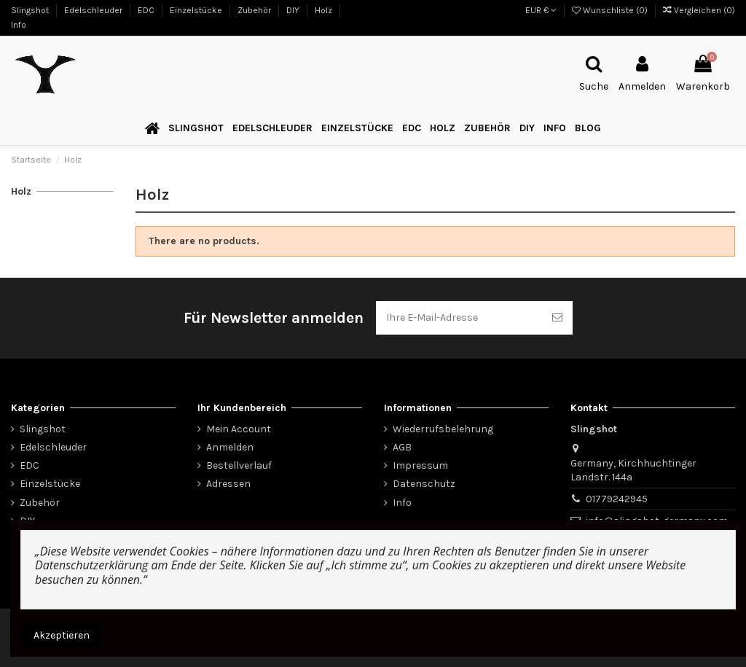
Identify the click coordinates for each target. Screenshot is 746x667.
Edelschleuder (94, 10)
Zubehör (255, 10)
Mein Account (238, 429)
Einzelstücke (197, 10)
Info (18, 25)
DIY (294, 10)
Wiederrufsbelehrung (443, 429)
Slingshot (31, 10)
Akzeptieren (62, 635)
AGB (402, 447)
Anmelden (230, 447)
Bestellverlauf (239, 465)
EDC (147, 10)
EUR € (541, 10)
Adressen (228, 483)
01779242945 (617, 499)
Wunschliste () (611, 10)
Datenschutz (424, 483)
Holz (324, 10)
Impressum (420, 465)
